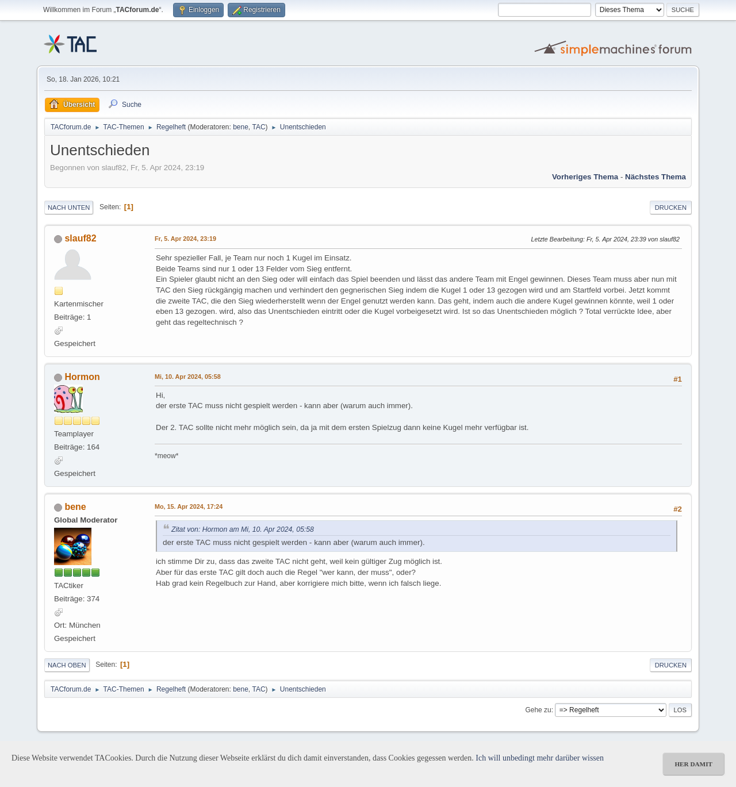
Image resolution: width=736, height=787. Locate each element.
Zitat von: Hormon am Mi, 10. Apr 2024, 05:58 (242, 529)
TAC (259, 127)
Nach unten (69, 207)
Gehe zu (538, 710)
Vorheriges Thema (585, 176)
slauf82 (80, 238)
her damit (693, 764)
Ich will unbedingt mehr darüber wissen (540, 758)
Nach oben (67, 665)
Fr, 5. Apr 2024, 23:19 (185, 238)
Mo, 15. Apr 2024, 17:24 (189, 506)
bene (240, 127)
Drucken (671, 207)
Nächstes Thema (655, 176)
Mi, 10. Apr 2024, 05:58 (188, 376)
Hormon (81, 377)
